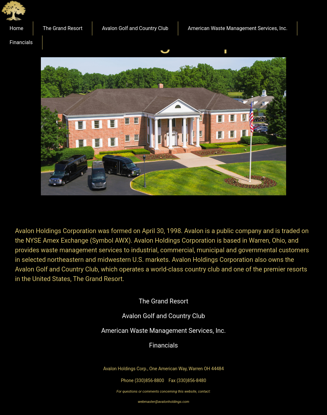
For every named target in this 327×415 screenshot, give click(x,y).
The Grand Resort (62, 28)
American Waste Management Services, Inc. (237, 28)
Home (16, 28)
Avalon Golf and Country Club (135, 28)
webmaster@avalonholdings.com (163, 402)
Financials (21, 42)
